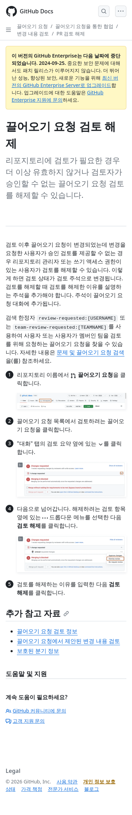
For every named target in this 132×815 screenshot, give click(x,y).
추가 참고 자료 (37, 613)
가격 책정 (31, 789)
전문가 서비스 (63, 789)
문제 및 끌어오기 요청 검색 (91, 352)
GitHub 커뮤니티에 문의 (36, 710)
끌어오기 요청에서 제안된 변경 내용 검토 (68, 641)
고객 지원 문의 (25, 720)
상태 (10, 789)
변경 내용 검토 (33, 33)
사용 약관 (67, 781)
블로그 (91, 789)
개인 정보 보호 (99, 781)
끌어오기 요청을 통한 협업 (84, 26)
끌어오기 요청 (32, 26)
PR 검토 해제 (71, 33)
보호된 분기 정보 (38, 651)
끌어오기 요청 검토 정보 (47, 631)
